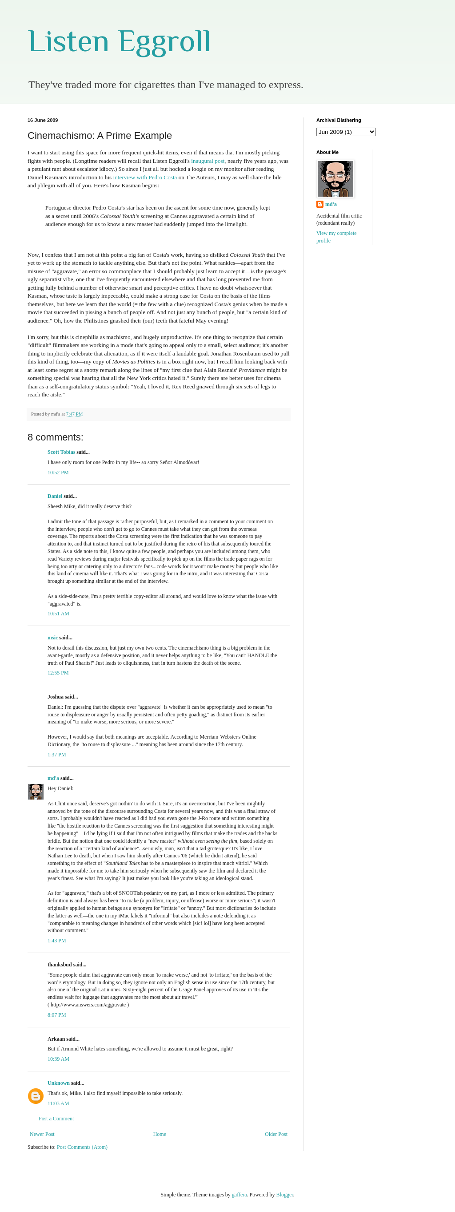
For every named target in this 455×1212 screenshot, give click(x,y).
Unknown (59, 1083)
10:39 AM (58, 1059)
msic (53, 637)
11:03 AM (58, 1103)
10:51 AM (58, 613)
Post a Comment (56, 1118)
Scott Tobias (61, 452)
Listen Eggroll (120, 40)
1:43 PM (57, 940)
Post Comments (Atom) (82, 1147)
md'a (53, 778)
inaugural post (207, 161)
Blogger (284, 1195)
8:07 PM (57, 1015)
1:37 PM (57, 754)
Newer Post (42, 1134)
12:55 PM (58, 673)
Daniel (55, 496)
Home (159, 1134)
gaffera (239, 1195)
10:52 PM (58, 472)
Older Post (276, 1134)
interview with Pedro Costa (145, 177)
